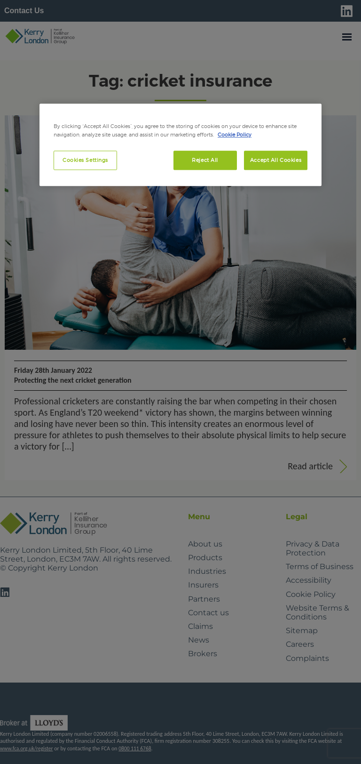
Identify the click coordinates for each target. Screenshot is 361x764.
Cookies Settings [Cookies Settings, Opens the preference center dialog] (85, 160)
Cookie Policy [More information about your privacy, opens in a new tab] (234, 134)
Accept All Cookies (275, 160)
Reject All (205, 160)
